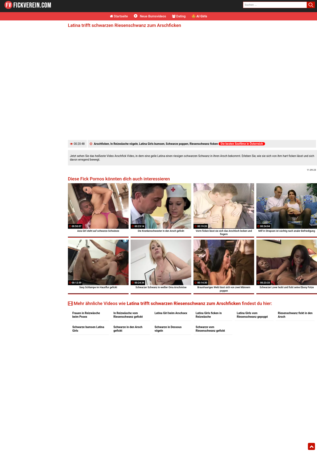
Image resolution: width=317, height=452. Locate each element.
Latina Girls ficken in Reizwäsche (209, 314)
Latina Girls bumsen (152, 143)
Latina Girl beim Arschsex (170, 313)
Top (311, 446)
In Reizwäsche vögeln (124, 143)
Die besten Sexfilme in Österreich (242, 143)
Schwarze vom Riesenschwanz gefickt (210, 328)
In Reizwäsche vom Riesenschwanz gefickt (128, 314)
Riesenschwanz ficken (204, 143)
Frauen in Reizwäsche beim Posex (86, 314)
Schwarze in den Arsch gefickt (127, 328)
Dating (179, 16)
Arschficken (101, 143)
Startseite (119, 16)
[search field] (275, 5)
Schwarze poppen (177, 143)
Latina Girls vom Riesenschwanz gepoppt (252, 314)
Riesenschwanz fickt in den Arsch (295, 314)
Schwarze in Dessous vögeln (168, 328)
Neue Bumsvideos (150, 16)
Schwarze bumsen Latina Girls (88, 328)
